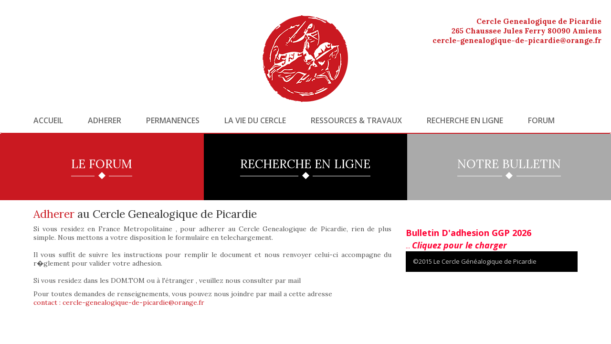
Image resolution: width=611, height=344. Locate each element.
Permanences (173, 120)
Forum (541, 120)
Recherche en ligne (465, 120)
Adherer (104, 120)
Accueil (48, 120)
